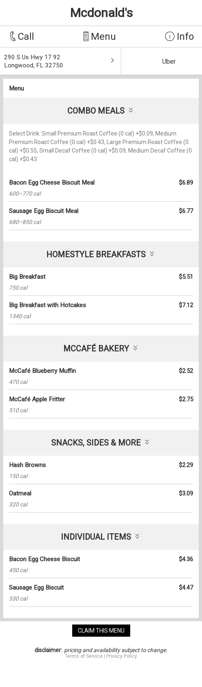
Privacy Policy (121, 656)
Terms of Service (84, 656)
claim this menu (101, 630)
